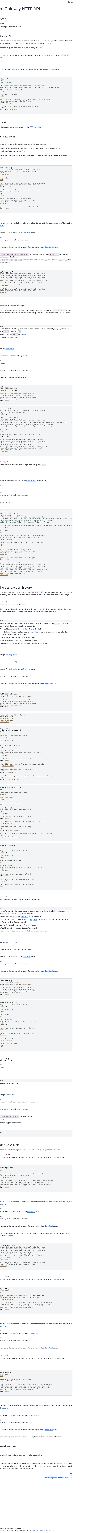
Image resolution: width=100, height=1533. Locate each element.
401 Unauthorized (37, 242)
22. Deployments (8, 258)
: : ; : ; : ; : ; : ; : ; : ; (65, 554)
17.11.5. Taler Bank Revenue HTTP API (12, 195)
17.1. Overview (8, 125)
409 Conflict (35, 259)
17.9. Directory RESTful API (12, 161)
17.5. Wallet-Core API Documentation (11, 143)
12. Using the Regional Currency (13, 96)
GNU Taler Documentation (11, 20)
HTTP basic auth (78, 132)
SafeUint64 (45, 300)
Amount (43, 185)
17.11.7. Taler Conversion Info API (14, 206)
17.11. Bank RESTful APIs (11, 168)
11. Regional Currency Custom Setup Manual (12, 92)
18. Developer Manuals (10, 238)
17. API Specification (9, 122)
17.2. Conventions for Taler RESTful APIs (12, 129)
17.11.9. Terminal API (12, 216)
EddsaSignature (56, 795)
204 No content (36, 363)
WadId (43, 901)
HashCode (48, 180)
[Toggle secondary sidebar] (96, 2)
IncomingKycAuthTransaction (45, 734)
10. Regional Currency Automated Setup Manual (10, 87)
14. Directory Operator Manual (12, 107)
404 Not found (36, 249)
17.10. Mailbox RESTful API (12, 164)
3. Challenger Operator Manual (12, 37)
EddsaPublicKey (51, 781)
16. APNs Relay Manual (10, 113)
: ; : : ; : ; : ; (65, 441)
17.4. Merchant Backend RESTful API (11, 138)
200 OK (34, 69)
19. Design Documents (10, 241)
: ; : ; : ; (65, 1201)
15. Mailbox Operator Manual (12, 110)
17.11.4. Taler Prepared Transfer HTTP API (13, 190)
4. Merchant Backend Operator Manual (12, 46)
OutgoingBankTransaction (62, 1002)
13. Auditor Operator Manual (11, 104)
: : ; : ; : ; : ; (65, 100)
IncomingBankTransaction (62, 712)
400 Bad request (37, 235)
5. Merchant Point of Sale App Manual (12, 52)
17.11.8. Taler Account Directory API (13, 212)
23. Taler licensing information (12, 266)
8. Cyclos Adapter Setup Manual (13, 69)
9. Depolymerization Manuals (9, 74)
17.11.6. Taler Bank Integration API (12, 201)
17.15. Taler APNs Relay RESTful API (11, 234)
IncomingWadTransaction (44, 737)
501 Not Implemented (39, 1138)
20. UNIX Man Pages (9, 249)
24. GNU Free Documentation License (12, 270)
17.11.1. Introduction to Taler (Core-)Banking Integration (14, 174)
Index (4, 279)
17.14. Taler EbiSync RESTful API (13, 228)
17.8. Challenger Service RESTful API (12, 157)
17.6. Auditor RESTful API (12, 147)
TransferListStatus (51, 401)
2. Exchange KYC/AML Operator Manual (13, 33)
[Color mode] (93, 2)
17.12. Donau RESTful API (12, 219)
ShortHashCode (44, 209)
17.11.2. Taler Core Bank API (13, 179)
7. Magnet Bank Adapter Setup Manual (12, 65)
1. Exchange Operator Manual (12, 29)
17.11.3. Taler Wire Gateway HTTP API (12, 185)
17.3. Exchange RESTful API (13, 133)
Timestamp (47, 293)
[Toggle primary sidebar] (28, 2)
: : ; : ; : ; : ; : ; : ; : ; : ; (64, 770)
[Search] (12, 16)
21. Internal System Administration (9, 254)
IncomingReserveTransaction (45, 735)
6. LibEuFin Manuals (9, 61)
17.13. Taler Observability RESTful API (12, 223)
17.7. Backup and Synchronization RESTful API (13, 151)
